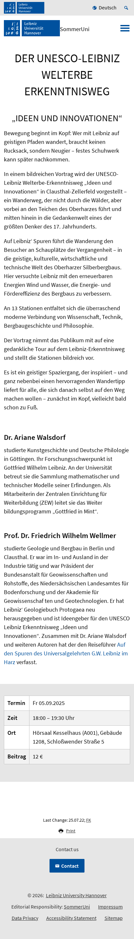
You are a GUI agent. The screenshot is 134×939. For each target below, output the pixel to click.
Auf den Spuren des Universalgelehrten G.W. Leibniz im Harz (66, 653)
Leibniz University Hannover (76, 895)
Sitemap (114, 918)
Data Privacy (25, 918)
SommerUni (77, 906)
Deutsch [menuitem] (108, 7)
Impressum (110, 906)
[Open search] (127, 7)
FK (88, 820)
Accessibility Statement (71, 918)
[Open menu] (125, 30)
